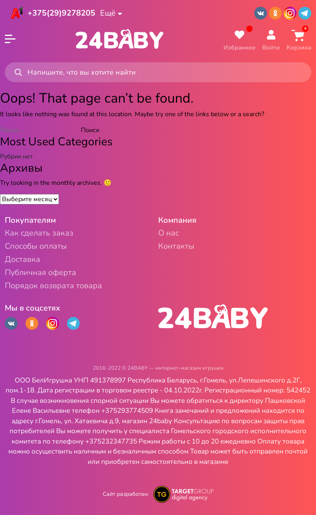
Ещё (108, 13)
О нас (168, 233)
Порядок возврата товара (53, 286)
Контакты (176, 246)
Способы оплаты (36, 246)
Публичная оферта (40, 273)
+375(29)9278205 (61, 13)
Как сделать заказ (39, 233)
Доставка (22, 260)
